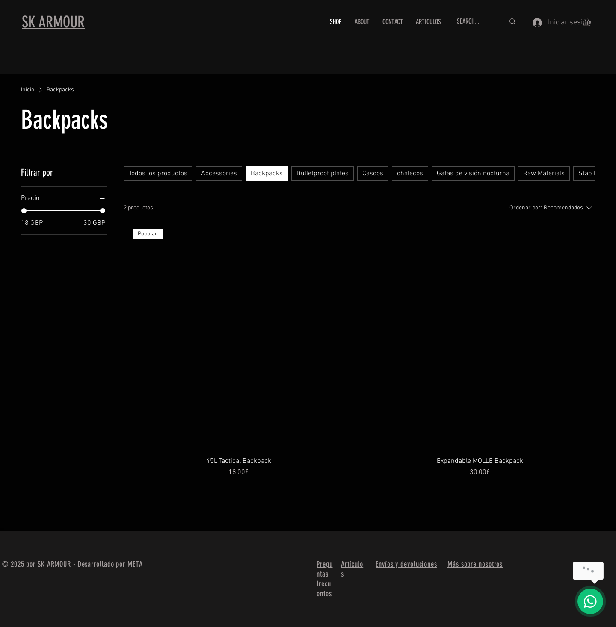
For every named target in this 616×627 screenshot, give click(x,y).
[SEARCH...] (474, 22)
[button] (592, 22)
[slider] (24, 211)
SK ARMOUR (53, 21)
